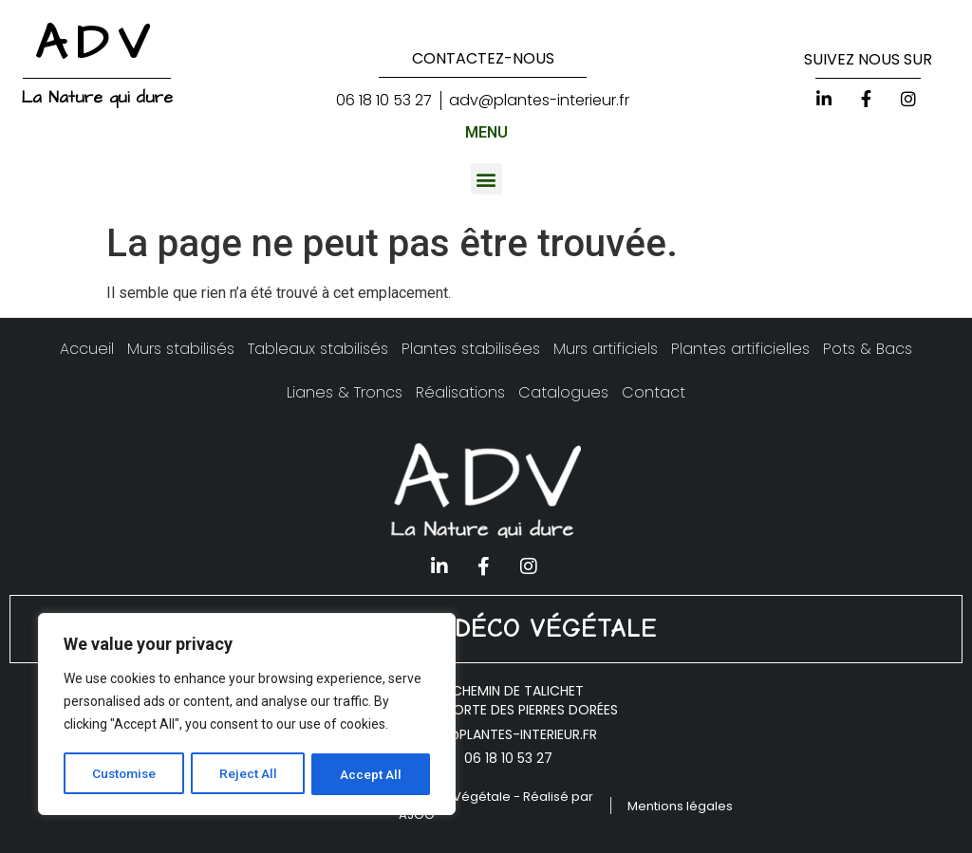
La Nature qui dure (97, 97)
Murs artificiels (605, 349)
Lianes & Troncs (344, 392)
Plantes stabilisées (471, 349)
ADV (97, 43)
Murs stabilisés (180, 349)
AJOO (417, 815)
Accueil (87, 349)
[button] (486, 179)
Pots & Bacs (867, 349)
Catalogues (563, 392)
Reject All (250, 774)
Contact (653, 392)
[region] (247, 715)
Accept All (371, 774)
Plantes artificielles (740, 349)
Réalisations (460, 392)
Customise (125, 774)
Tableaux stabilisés (318, 349)
